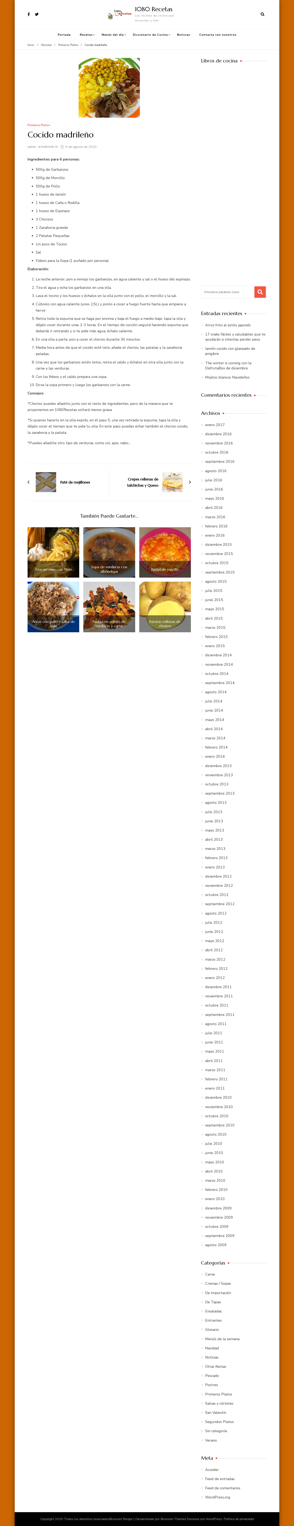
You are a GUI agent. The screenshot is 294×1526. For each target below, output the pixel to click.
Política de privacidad (239, 1519)
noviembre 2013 (219, 775)
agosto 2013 (216, 802)
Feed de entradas (220, 1478)
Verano (211, 1440)
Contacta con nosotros (217, 35)
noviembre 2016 (219, 443)
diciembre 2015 (218, 544)
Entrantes (213, 1320)
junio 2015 (214, 599)
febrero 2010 (216, 1189)
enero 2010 (215, 1198)
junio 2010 (214, 1152)
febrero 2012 (216, 968)
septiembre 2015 (220, 572)
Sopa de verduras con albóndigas (109, 569)
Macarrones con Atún (53, 569)
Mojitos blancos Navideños (227, 377)
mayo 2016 (214, 498)
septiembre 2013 (220, 793)
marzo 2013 (215, 848)
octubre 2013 (216, 784)
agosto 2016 (216, 470)
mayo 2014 (214, 719)
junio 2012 (214, 931)
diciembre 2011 (218, 986)
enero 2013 (215, 867)
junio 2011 (214, 1042)
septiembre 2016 (220, 461)
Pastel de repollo (165, 569)
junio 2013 (214, 821)
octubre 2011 (216, 1005)
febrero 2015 (216, 636)
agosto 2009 (216, 1245)
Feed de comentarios (222, 1488)
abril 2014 (214, 728)
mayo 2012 (214, 940)
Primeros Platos (39, 125)
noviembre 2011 (219, 996)
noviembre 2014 (219, 664)
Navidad (212, 1348)
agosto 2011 (216, 1023)
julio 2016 (213, 480)
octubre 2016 (216, 452)
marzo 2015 (215, 627)
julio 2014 (213, 701)
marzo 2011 (215, 1070)
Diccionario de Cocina (150, 35)
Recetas (86, 35)
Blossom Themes (173, 1519)
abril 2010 (214, 1171)
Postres (211, 1384)
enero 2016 (215, 535)
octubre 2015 (216, 562)
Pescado (212, 1375)
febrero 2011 (216, 1079)
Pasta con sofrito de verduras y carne (109, 623)
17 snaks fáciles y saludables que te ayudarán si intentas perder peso (235, 337)
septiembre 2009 (220, 1235)
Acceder (212, 1469)
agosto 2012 (216, 913)
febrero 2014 (216, 747)
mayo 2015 (214, 609)
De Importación (218, 1292)
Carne (210, 1274)
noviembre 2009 (219, 1217)
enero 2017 (215, 424)
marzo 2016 (215, 517)
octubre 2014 (216, 673)
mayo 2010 (214, 1162)
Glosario (212, 1329)
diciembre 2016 (218, 434)
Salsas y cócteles (219, 1403)
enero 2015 (215, 645)
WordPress (214, 1519)
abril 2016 (214, 507)
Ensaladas (213, 1311)
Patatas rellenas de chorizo (164, 623)
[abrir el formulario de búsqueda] (262, 14)
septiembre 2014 (220, 682)
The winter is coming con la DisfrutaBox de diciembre (228, 366)
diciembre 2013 (218, 765)
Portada (64, 35)
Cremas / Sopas (218, 1283)
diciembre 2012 (218, 876)
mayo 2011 (214, 1051)
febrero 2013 (216, 857)
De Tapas (213, 1302)
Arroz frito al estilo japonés (228, 325)
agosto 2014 (216, 692)
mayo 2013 (214, 830)
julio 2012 (213, 922)
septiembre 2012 (220, 903)
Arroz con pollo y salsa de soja (53, 623)
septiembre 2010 (220, 1125)
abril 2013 (214, 839)
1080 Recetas (154, 9)
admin (32, 147)
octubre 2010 (216, 1116)
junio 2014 (214, 710)
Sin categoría (216, 1431)
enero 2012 (215, 977)
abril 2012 (214, 950)
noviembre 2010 (219, 1106)
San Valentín (215, 1412)
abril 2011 (214, 1060)
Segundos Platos (219, 1421)
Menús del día (113, 35)
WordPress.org (217, 1497)
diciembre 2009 (218, 1208)
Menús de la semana (222, 1339)
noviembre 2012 (219, 885)
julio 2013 (213, 812)
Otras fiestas (215, 1366)
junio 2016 (214, 489)
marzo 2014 (215, 738)
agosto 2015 (216, 581)
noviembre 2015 (219, 553)
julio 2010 (213, 1143)
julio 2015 (213, 590)
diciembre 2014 (218, 655)
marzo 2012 (215, 959)
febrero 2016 (216, 526)
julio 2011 (213, 1033)
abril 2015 (214, 618)
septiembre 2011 (220, 1014)
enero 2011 (215, 1088)
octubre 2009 (216, 1226)
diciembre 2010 (218, 1097)
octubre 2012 (216, 894)
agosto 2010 (216, 1134)
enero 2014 (215, 756)
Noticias (183, 35)
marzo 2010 (215, 1180)
